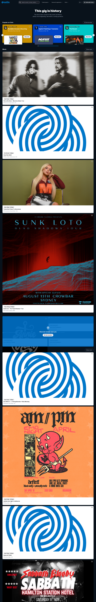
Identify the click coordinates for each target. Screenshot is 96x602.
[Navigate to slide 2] (39, 45)
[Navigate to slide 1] (38, 45)
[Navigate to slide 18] (55, 45)
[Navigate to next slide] (94, 35)
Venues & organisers (57, 2)
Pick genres (48, 376)
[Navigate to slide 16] (53, 45)
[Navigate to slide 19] (56, 45)
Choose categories (48, 281)
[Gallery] (48, 35)
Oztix (66, 2)
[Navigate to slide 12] (49, 45)
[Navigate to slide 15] (52, 45)
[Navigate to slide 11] (48, 45)
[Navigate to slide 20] (58, 45)
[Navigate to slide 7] (44, 45)
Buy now (27, 36)
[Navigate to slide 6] (43, 45)
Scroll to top (48, 594)
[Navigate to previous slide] (2, 35)
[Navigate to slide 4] (41, 45)
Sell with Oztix (89, 2)
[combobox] (29, 2)
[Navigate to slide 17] (54, 45)
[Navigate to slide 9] (46, 45)
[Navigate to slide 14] (51, 45)
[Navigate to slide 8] (45, 45)
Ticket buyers (45, 2)
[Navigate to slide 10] (47, 45)
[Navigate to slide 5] (42, 45)
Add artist (48, 173)
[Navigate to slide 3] (40, 45)
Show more (89, 49)
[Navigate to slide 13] (50, 45)
